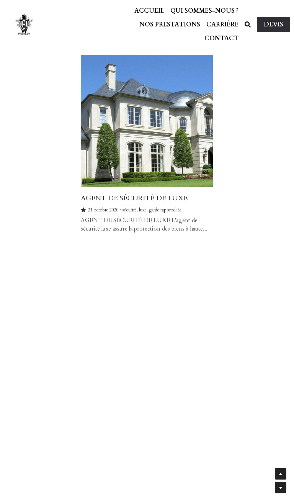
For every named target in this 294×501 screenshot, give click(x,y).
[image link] (24, 24)
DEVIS (273, 24)
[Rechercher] (248, 24)
